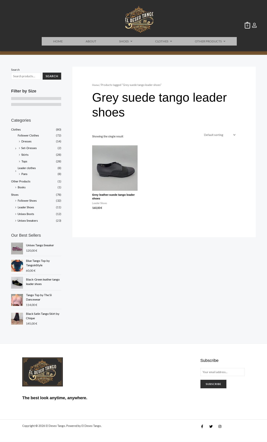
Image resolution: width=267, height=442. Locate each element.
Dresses (26, 141)
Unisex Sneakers (28, 220)
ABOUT (91, 41)
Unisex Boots (26, 214)
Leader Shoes (26, 207)
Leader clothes (27, 168)
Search (15, 69)
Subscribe (213, 384)
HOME (58, 41)
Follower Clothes (28, 135)
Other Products (210, 41)
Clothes (163, 41)
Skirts (25, 154)
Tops (24, 161)
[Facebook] (202, 426)
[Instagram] (218, 426)
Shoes (125, 41)
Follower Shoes (27, 200)
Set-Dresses (29, 148)
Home (95, 84)
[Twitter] (210, 426)
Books (22, 187)
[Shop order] (219, 135)
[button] (126, 41)
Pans (24, 174)
